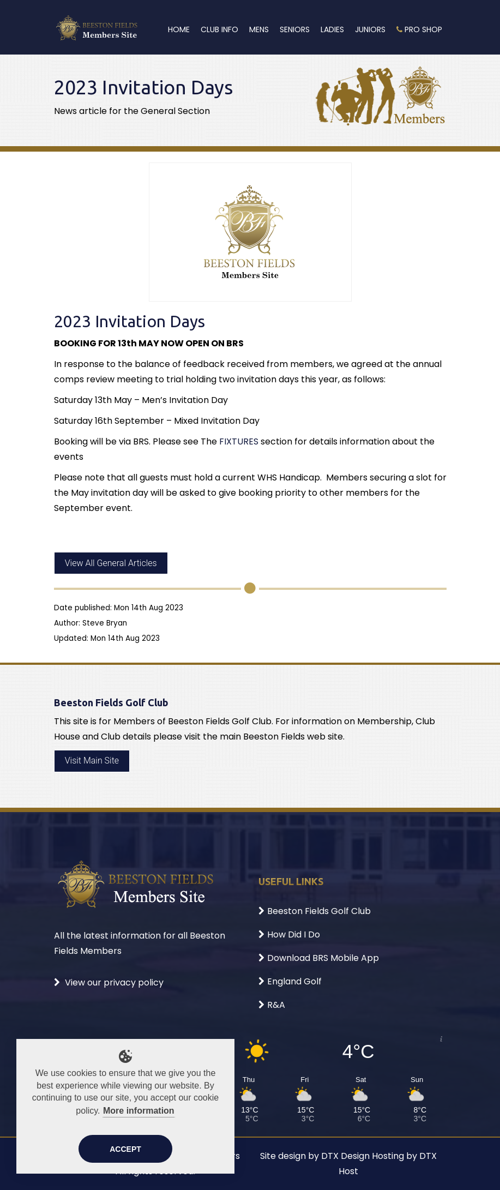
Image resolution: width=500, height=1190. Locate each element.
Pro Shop (419, 29)
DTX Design (345, 1156)
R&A (271, 1005)
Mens (259, 29)
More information (138, 1110)
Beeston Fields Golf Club (314, 911)
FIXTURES (238, 441)
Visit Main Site (92, 760)
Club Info (219, 29)
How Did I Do (289, 934)
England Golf (290, 981)
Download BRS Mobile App (318, 958)
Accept (125, 1149)
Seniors (295, 29)
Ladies (332, 29)
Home (179, 29)
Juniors (370, 29)
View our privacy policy (109, 982)
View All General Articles (111, 563)
